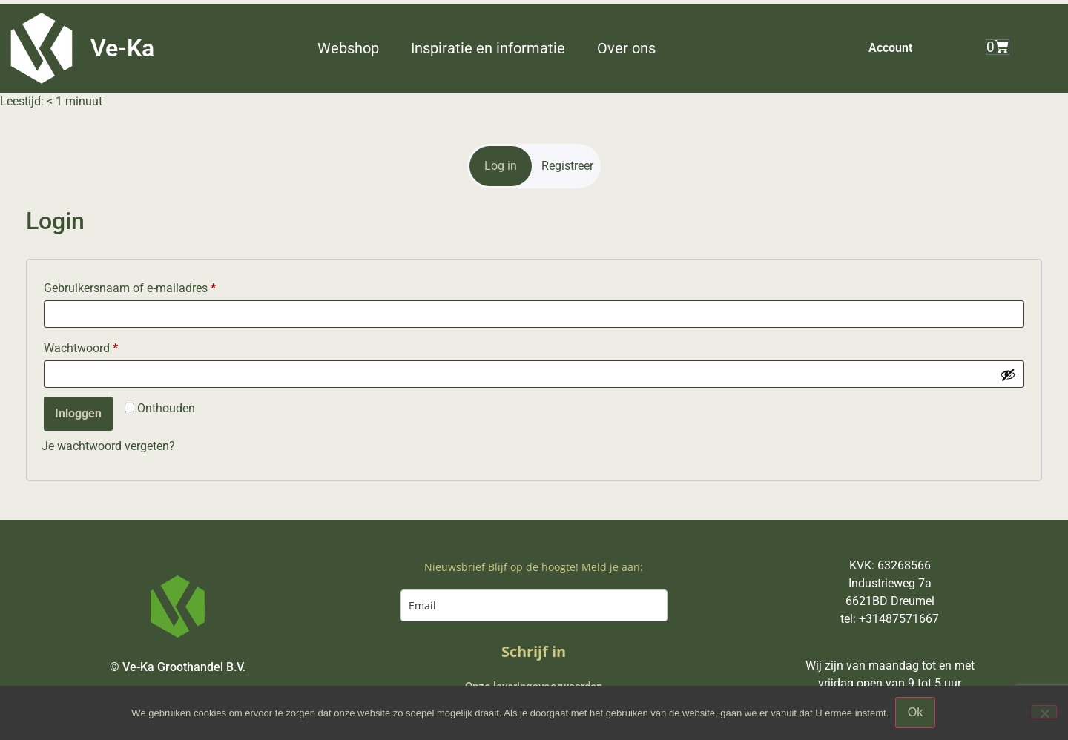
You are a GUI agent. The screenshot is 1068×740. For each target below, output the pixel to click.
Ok (916, 713)
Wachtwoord (81, 348)
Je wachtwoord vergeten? (108, 446)
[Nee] (1044, 712)
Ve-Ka (122, 48)
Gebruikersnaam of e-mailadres (130, 288)
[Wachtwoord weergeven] (1008, 374)
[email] (534, 605)
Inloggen (78, 413)
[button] (356, 48)
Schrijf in (533, 651)
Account (890, 48)
